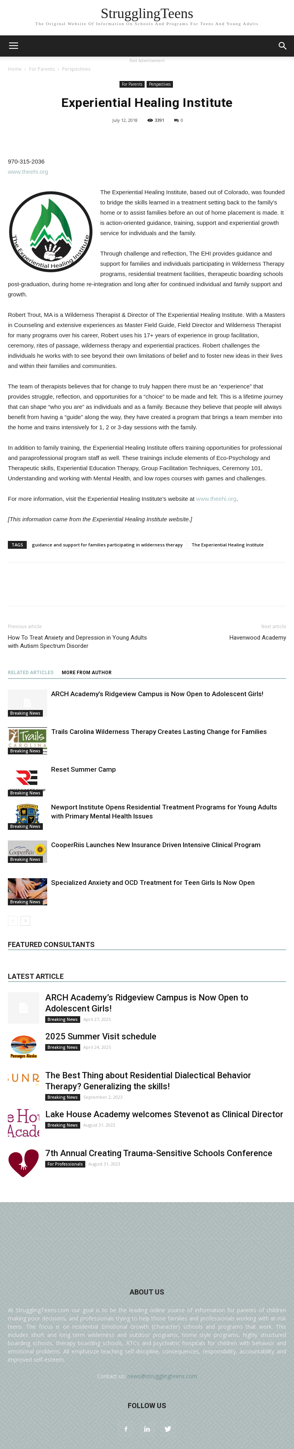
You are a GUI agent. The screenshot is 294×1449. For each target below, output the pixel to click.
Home (15, 69)
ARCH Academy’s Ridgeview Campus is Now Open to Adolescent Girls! (157, 694)
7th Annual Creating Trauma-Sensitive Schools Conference (158, 1153)
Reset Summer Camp (83, 769)
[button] (283, 46)
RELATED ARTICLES (30, 672)
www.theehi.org (28, 171)
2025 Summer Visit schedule (100, 1036)
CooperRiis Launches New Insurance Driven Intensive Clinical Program (156, 845)
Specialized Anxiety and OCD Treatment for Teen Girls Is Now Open (153, 882)
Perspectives (76, 69)
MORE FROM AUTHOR (87, 672)
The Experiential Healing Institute (227, 545)
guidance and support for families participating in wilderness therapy (107, 545)
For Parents (42, 69)
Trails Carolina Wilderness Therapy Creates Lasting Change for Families (159, 732)
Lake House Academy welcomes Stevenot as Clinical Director (164, 1114)
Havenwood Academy (258, 637)
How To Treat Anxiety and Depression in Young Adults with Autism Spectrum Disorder (77, 641)
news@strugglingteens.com (162, 1376)
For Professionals (65, 1164)
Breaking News (25, 713)
